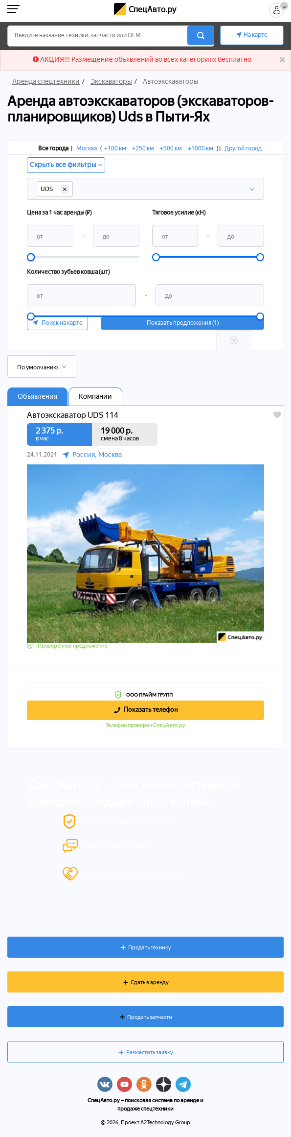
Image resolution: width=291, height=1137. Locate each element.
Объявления (37, 396)
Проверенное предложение (73, 646)
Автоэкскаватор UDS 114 (72, 415)
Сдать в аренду (150, 982)
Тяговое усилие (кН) (178, 213)
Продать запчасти (149, 1017)
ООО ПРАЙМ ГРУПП (149, 695)
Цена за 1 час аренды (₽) (59, 213)
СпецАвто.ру (152, 9)
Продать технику (149, 947)
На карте (256, 34)
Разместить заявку (149, 1052)
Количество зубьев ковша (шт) (68, 272)
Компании (95, 396)
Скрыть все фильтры (66, 165)
